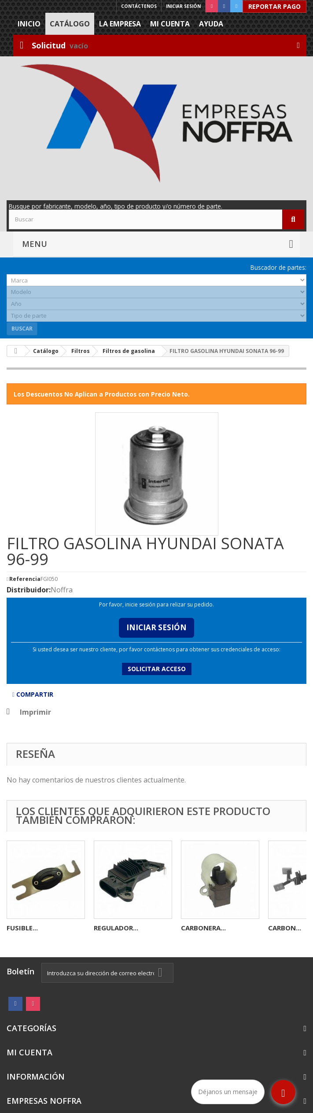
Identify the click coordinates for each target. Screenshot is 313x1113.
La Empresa (120, 24)
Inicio (29, 24)
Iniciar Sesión (156, 627)
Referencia (25, 579)
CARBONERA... (203, 927)
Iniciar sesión (183, 6)
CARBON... (284, 927)
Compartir (32, 694)
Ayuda (211, 24)
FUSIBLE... (22, 927)
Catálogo (70, 24)
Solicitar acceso (157, 669)
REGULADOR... (116, 927)
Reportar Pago (274, 6)
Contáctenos (139, 6)
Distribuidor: (29, 589)
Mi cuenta (170, 24)
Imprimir (35, 712)
